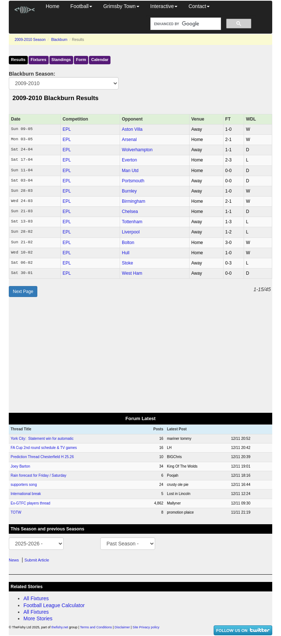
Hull (126, 252)
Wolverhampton (137, 149)
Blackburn (59, 40)
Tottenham (132, 221)
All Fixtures (36, 598)
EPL (67, 129)
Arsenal (129, 139)
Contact (199, 6)
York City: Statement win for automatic (42, 439)
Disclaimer (122, 627)
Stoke (127, 263)
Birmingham (133, 201)
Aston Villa (132, 129)
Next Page (23, 291)
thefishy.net (60, 627)
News (14, 560)
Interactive (164, 6)
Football (81, 6)
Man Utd (130, 170)
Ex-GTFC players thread (30, 503)
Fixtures (38, 59)
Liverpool (131, 232)
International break (26, 494)
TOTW (16, 512)
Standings (61, 59)
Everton (129, 160)
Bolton (128, 242)
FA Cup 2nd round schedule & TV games (44, 448)
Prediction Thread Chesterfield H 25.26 (42, 457)
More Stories (37, 618)
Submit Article (37, 560)
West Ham (132, 273)
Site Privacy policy (145, 627)
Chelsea (130, 211)
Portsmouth (133, 180)
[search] (185, 24)
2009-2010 (30, 40)
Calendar (99, 59)
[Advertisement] (140, 355)
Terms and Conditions (96, 627)
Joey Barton (20, 466)
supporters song (24, 485)
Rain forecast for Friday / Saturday (38, 475)
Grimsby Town (121, 6)
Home (52, 6)
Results (18, 59)
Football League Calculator (54, 605)
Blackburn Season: (32, 74)
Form (81, 59)
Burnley (129, 191)
